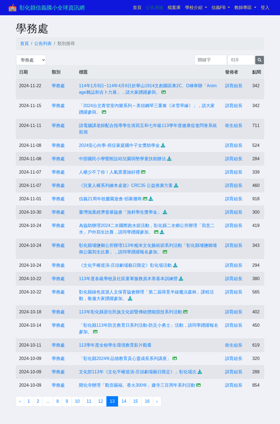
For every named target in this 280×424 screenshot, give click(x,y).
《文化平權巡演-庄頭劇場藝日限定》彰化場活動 (125, 265)
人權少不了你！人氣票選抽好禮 (109, 172)
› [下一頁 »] (157, 401)
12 (100, 401)
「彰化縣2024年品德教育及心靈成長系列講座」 (125, 358)
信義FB (219, 7)
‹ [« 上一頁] (20, 401)
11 (89, 401)
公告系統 (154, 7)
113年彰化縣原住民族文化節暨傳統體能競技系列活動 (130, 312)
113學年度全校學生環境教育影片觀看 (115, 345)
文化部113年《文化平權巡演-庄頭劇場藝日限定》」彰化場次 (137, 372)
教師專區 (243, 7)
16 (147, 401)
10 (77, 401)
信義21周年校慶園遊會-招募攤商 (110, 198)
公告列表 (43, 43)
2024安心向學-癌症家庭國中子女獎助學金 (119, 145)
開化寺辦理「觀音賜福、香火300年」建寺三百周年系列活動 (137, 385)
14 (123, 401)
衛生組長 (233, 125)
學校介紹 (194, 7)
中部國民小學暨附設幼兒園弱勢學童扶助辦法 (122, 158)
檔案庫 (174, 7)
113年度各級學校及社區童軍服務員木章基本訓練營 (128, 278)
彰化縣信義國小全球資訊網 (52, 8)
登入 (265, 7)
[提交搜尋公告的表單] (259, 60)
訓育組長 (233, 85)
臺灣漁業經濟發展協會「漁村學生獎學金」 (120, 212)
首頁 (138, 7)
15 (135, 401)
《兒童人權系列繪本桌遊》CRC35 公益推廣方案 (126, 185)
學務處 (58, 85)
